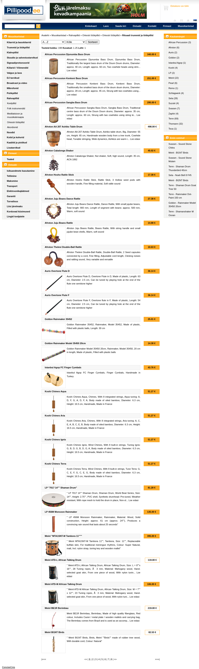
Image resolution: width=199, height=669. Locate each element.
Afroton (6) (174, 47)
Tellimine (12, 176)
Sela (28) (173, 98)
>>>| (157, 659)
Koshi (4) (173, 68)
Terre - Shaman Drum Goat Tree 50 (182, 187)
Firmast (167, 26)
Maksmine (12, 181)
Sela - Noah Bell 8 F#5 (180, 175)
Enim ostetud (177, 138)
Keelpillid (11, 103)
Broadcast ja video (17, 83)
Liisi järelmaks (15, 206)
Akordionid (12, 127)
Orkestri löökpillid (15, 122)
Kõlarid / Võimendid (17, 68)
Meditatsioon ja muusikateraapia (15, 115)
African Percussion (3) (180, 42)
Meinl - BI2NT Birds (178, 180)
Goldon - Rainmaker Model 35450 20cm (182, 205)
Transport (12, 186)
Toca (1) (173, 128)
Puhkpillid (12, 93)
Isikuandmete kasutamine (21, 171)
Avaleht (176, 20)
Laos (106, 26)
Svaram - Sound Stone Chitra (180, 146)
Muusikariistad (186, 26)
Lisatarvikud (13, 147)
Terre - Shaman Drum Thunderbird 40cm (180, 168)
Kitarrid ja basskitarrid (19, 42)
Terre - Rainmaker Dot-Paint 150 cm (180, 196)
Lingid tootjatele (15, 216)
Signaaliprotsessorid (18, 63)
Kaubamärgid (177, 36)
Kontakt (152, 26)
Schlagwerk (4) (176, 93)
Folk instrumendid (16, 108)
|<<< (43, 659)
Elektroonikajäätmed (18, 191)
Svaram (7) (174, 108)
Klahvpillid (12, 52)
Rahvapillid (13, 98)
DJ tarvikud (13, 78)
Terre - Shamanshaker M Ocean (181, 213)
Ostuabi (137, 26)
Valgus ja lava (14, 73)
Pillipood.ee (24, 11)
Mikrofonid (12, 88)
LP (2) (172, 73)
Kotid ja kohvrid (15, 137)
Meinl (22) (174, 78)
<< (85, 659)
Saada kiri (183, 20)
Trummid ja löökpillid (18, 47)
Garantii (11, 196)
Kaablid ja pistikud (17, 142)
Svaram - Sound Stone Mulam (180, 160)
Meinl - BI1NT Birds (178, 152)
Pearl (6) (173, 83)
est (195, 20)
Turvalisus (12, 201)
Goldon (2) (174, 57)
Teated (10, 159)
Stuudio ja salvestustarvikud (22, 57)
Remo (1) (173, 88)
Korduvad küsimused (18, 211)
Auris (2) (173, 52)
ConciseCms (8, 667)
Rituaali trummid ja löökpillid (137, 35)
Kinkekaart (91, 26)
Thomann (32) (176, 123)
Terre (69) (173, 118)
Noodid (11, 132)
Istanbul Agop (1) (177, 63)
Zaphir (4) (173, 113)
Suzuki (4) (174, 103)
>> (115, 659)
